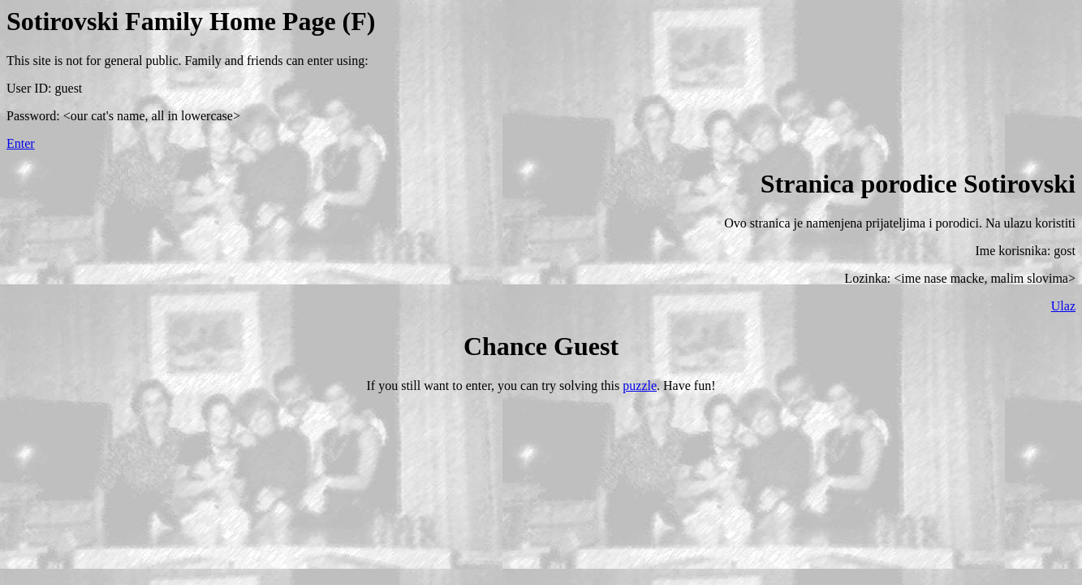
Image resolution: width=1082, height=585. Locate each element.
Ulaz (1063, 306)
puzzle (640, 385)
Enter (20, 143)
